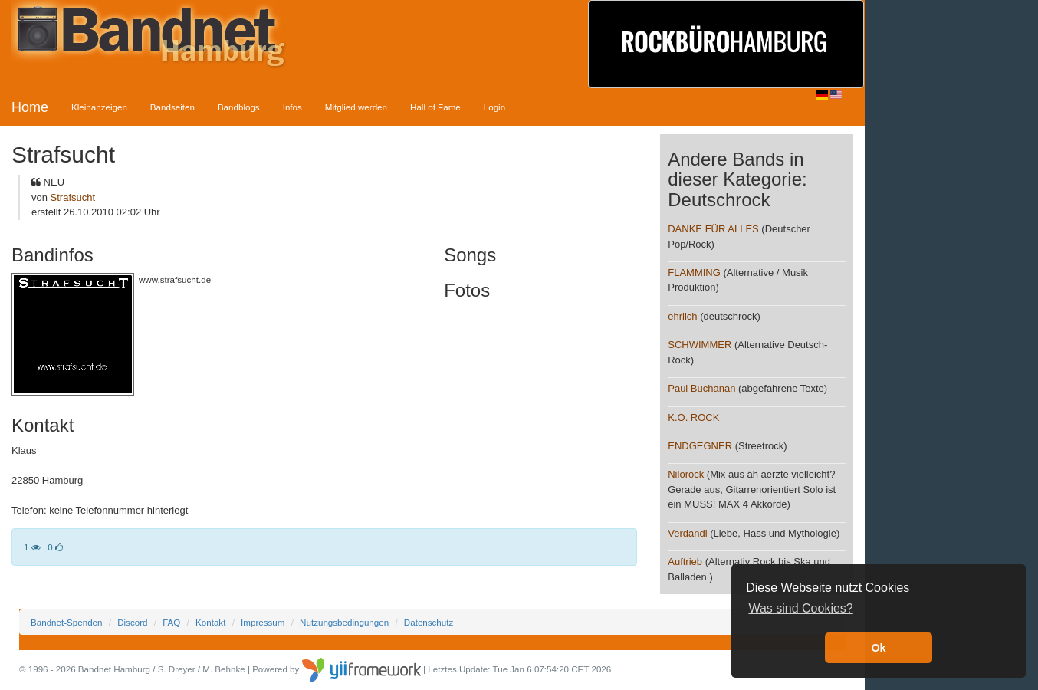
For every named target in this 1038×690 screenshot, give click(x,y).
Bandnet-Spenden (66, 622)
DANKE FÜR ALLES (713, 229)
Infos (292, 107)
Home (29, 107)
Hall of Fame (435, 107)
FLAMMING (694, 272)
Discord (132, 622)
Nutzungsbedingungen (344, 622)
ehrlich (682, 316)
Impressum (262, 622)
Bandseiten (172, 107)
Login (494, 107)
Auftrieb (685, 561)
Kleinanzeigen (99, 107)
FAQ (171, 622)
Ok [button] (878, 648)
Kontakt (210, 622)
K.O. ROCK (693, 417)
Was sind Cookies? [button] (800, 608)
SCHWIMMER (699, 344)
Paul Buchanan (701, 388)
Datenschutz (428, 622)
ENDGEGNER (700, 446)
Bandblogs (239, 107)
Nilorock (686, 474)
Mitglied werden (356, 107)
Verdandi (687, 533)
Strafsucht (73, 197)
